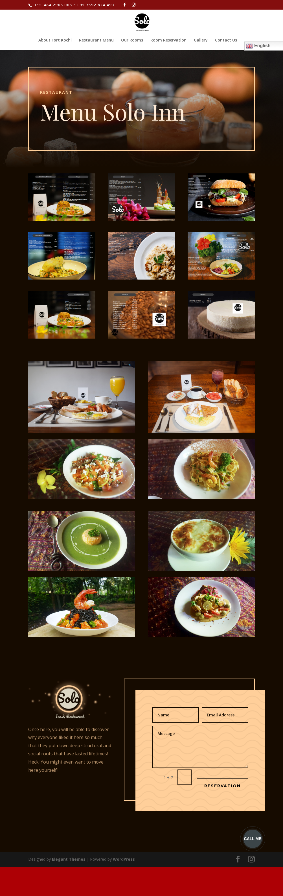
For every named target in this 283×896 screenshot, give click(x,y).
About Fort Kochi (55, 40)
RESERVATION (222, 785)
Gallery (201, 40)
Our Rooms (132, 40)
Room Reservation (168, 40)
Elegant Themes (68, 859)
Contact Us (226, 40)
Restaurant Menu (96, 40)
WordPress (124, 859)
